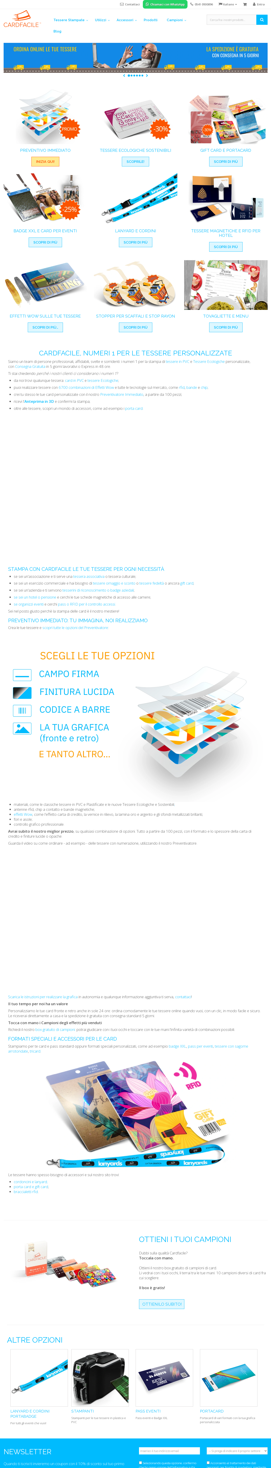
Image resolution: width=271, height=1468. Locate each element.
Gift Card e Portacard (225, 150)
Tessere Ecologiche (209, 361)
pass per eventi (200, 1046)
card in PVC (74, 380)
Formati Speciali (30, 1039)
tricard (34, 1051)
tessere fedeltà (151, 583)
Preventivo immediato (37, 620)
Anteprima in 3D (39, 401)
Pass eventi (148, 1411)
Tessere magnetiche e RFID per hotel (225, 233)
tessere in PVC (177, 361)
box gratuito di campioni (55, 1029)
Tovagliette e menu (225, 316)
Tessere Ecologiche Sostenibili (135, 150)
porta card (134, 408)
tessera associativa (88, 576)
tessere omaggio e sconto (114, 583)
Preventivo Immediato (45, 150)
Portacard (212, 1411)
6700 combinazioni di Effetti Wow (86, 387)
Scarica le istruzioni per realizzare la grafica (43, 996)
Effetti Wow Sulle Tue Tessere (45, 316)
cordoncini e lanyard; (31, 1181)
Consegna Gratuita (30, 366)
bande (191, 387)
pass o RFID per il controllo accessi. (87, 604)
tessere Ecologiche (103, 380)
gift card (186, 583)
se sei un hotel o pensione (35, 597)
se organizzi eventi (29, 604)
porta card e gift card (31, 1186)
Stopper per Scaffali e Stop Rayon (135, 316)
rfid (182, 387)
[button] (124, 76)
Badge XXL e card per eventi (45, 230)
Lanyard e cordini (135, 230)
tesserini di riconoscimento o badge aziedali (98, 590)
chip (204, 387)
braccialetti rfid (26, 1191)
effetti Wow (23, 814)
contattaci (183, 996)
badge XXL (177, 1046)
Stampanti (82, 1411)
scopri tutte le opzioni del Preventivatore (75, 627)
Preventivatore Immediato (121, 394)
